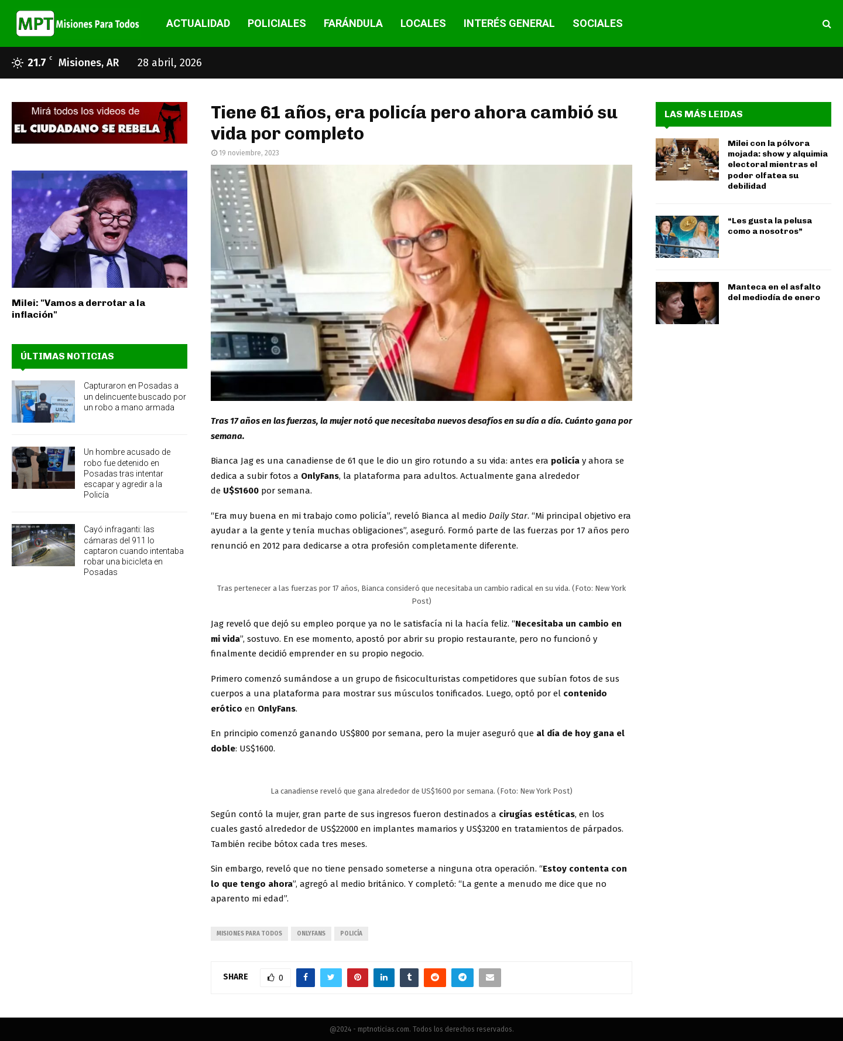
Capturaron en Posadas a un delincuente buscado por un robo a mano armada (135, 396)
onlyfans (311, 933)
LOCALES (423, 23)
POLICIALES (277, 23)
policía (351, 933)
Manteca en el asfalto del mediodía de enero (774, 292)
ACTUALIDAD (198, 23)
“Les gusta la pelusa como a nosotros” (770, 226)
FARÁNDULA (353, 23)
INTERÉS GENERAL (509, 23)
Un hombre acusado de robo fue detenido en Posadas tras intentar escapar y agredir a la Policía (127, 473)
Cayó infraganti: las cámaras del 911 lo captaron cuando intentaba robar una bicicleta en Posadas (134, 551)
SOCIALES (598, 23)
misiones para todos (249, 933)
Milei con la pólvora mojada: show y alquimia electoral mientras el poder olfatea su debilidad (778, 164)
